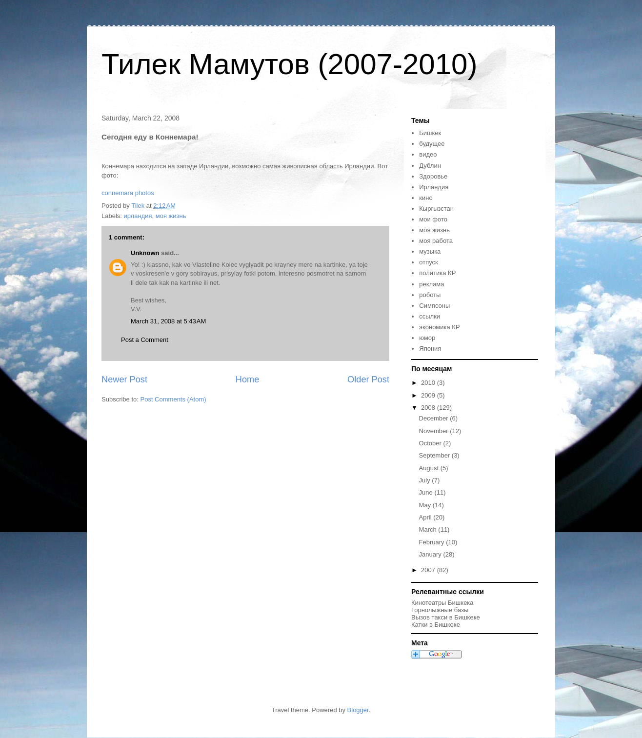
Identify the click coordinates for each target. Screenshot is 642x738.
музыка (430, 251)
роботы (430, 295)
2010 (429, 382)
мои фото (433, 219)
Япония (430, 348)
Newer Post (124, 379)
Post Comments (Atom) (173, 399)
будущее (431, 143)
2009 (429, 395)
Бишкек (430, 133)
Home (248, 379)
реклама (431, 284)
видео (428, 154)
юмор (427, 337)
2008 (429, 407)
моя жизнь (171, 215)
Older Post (368, 379)
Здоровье (433, 176)
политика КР (437, 273)
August (430, 468)
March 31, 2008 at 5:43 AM (168, 321)
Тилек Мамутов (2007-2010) (289, 64)
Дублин (430, 165)
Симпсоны (434, 305)
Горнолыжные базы (439, 610)
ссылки (429, 316)
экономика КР (439, 327)
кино (425, 197)
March (429, 529)
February (432, 542)
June (427, 492)
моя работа (436, 240)
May (426, 505)
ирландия (138, 215)
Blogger (358, 710)
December (434, 418)
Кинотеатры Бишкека (442, 602)
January (431, 554)
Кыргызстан (436, 208)
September (435, 455)
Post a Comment (144, 339)
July (425, 480)
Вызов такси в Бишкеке (445, 617)
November (434, 431)
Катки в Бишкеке (435, 624)
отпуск (428, 262)
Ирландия (433, 187)
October (431, 443)
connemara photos (127, 193)
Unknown (145, 253)
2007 (429, 570)
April (426, 517)
